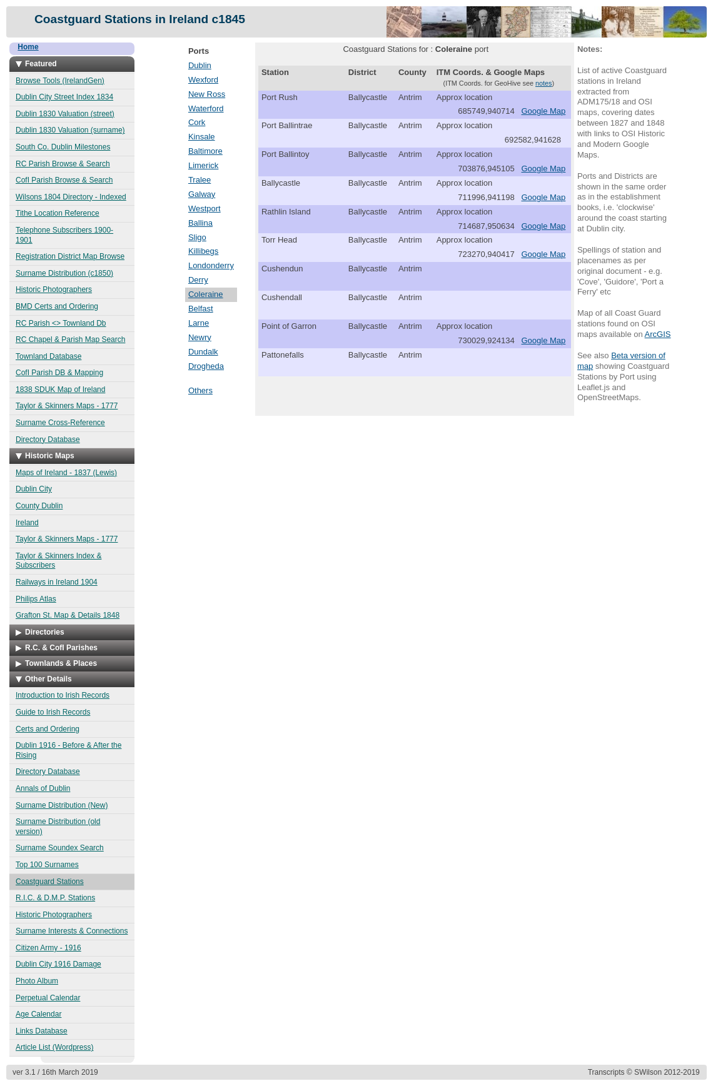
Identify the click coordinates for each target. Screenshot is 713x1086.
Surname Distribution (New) (62, 805)
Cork (196, 122)
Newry (199, 337)
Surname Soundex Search (60, 847)
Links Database (42, 1031)
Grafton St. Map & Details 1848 (67, 615)
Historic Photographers (54, 289)
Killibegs (203, 251)
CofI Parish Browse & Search (64, 180)
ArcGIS (658, 334)
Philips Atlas (36, 599)
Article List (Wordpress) (54, 1047)
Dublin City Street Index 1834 (64, 97)
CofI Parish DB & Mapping (59, 372)
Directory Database (48, 439)
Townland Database (48, 356)
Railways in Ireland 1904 (57, 582)
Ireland (27, 522)
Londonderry (211, 265)
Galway (201, 194)
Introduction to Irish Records (62, 695)
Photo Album (37, 981)
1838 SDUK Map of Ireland (60, 389)
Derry (198, 279)
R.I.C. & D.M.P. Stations (55, 897)
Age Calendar (38, 1014)
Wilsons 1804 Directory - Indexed (71, 197)
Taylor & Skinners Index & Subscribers (58, 560)
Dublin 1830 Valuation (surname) (70, 130)
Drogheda (206, 366)
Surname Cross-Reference (60, 422)
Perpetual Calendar (48, 997)
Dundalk (203, 351)
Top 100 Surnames (47, 864)
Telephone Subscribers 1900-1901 (64, 235)
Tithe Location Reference (57, 213)
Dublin (199, 65)
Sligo (197, 237)
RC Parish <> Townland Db (61, 323)
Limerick (203, 165)
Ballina (200, 223)
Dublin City (34, 489)
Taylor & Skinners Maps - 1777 (67, 405)
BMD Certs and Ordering (57, 306)
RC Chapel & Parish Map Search (70, 339)
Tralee (199, 179)
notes (543, 83)
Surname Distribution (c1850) (64, 273)
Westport (204, 208)
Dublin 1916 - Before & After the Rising (68, 750)
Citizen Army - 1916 (48, 947)
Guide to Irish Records (53, 712)
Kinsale (201, 136)
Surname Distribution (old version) (58, 826)
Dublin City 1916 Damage (58, 964)
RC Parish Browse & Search (63, 163)
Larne (198, 323)
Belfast (200, 308)
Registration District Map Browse (70, 256)
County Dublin (39, 505)
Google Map (543, 111)
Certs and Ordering (47, 729)
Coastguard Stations (50, 881)
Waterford (206, 108)
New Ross (206, 94)
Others (200, 390)
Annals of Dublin (43, 788)
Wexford (203, 79)
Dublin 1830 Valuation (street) (65, 113)
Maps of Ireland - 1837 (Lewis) (66, 472)
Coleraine (205, 294)
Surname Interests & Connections (72, 931)
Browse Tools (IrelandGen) (60, 80)
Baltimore (205, 151)
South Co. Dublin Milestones (63, 147)
